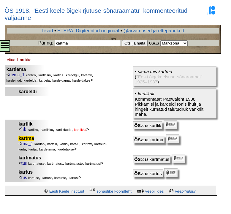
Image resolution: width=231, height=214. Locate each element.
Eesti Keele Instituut (66, 191)
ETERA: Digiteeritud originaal (88, 30)
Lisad (47, 30)
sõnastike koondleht (114, 191)
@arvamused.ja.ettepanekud (154, 30)
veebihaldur (185, 191)
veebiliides (154, 191)
